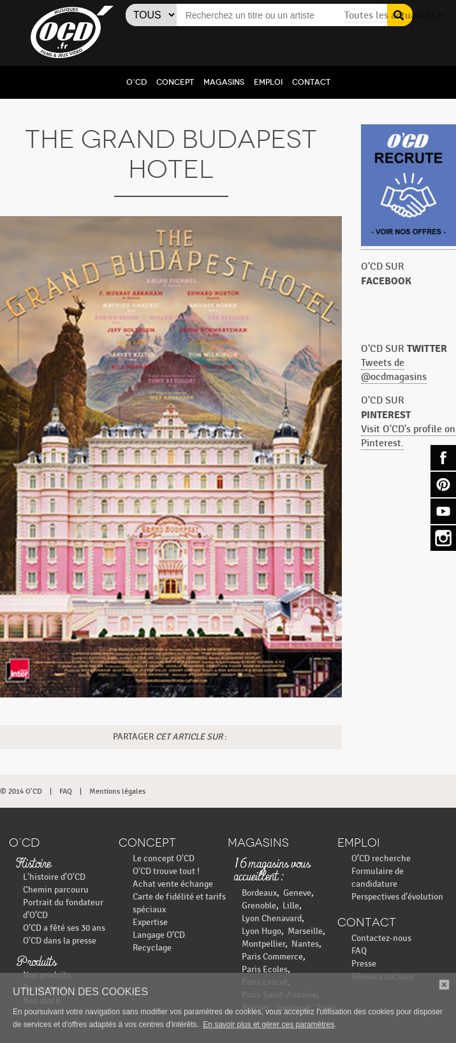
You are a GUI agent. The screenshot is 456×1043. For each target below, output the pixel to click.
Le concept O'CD (164, 858)
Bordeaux (259, 892)
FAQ (65, 791)
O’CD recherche (381, 858)
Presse (363, 963)
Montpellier (263, 943)
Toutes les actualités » (393, 16)
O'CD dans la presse (59, 940)
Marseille (305, 931)
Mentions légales (117, 791)
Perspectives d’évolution (397, 896)
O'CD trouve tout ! (166, 871)
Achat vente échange (173, 884)
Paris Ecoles (265, 969)
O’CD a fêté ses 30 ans (64, 928)
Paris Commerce (272, 956)
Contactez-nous (381, 938)
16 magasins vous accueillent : (272, 871)
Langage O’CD (159, 935)
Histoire (33, 864)
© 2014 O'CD (21, 791)
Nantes (305, 943)
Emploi (268, 82)
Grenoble (259, 905)
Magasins (223, 82)
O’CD (136, 82)
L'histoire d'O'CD (54, 877)
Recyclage (152, 947)
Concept (175, 82)
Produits (36, 963)
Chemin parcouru (56, 889)
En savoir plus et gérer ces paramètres (268, 1024)
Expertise (150, 922)
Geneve (297, 892)
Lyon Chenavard (272, 918)
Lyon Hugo (261, 931)
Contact (311, 82)
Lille (291, 905)
